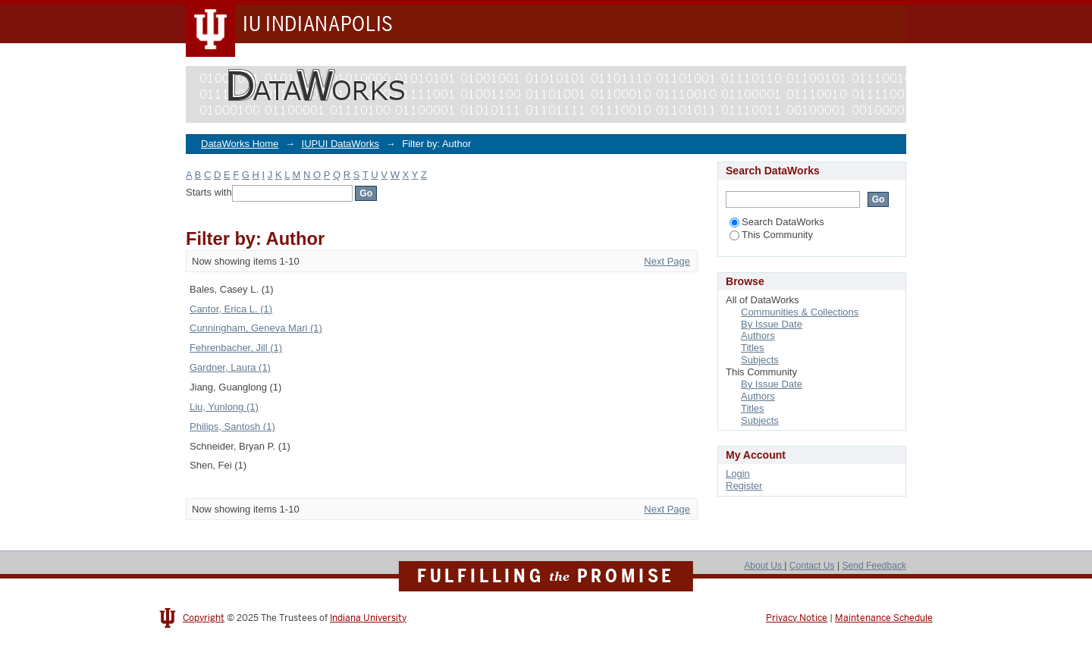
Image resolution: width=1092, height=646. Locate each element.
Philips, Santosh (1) (232, 426)
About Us (764, 565)
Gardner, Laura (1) (230, 367)
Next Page (667, 261)
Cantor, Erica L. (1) (231, 309)
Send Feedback (874, 565)
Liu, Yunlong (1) (224, 406)
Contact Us (812, 565)
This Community (771, 234)
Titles (752, 347)
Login (738, 473)
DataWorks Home (239, 143)
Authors (758, 335)
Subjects (760, 359)
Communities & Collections (799, 312)
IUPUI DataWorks (340, 143)
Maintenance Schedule (884, 618)
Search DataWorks (777, 221)
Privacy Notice (796, 618)
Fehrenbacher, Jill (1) (236, 347)
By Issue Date (771, 324)
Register (744, 485)
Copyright (203, 618)
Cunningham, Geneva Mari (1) (256, 328)
